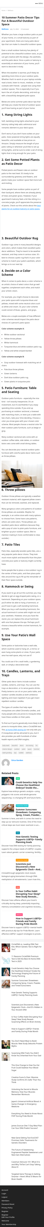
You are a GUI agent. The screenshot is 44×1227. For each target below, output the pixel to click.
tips (15, 753)
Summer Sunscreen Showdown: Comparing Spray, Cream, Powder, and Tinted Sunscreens (28, 813)
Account (5, 1190)
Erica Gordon (17, 760)
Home (3, 10)
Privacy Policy (7, 1208)
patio (23, 749)
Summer (36, 749)
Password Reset (8, 1204)
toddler (21, 753)
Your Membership (9, 1224)
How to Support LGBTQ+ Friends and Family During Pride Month (29, 921)
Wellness (10, 10)
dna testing (29, 745)
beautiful (14, 745)
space (29, 749)
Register (5, 1211)
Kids (17, 778)
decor (22, 745)
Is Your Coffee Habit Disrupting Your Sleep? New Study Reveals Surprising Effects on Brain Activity (28, 897)
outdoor (17, 749)
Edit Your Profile (8, 1217)
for (37, 745)
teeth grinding (7, 753)
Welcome (5, 1221)
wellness (28, 753)
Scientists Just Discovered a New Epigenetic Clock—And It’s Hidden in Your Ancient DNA (28, 869)
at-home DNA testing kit (16, 729)
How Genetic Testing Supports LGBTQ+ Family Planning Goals (29, 839)
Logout (4, 1197)
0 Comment (25, 29)
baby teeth (6, 745)
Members (5, 1200)
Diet (17, 887)
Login (4, 1193)
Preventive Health (22, 806)
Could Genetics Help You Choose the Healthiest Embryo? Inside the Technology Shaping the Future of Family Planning (29, 789)
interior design (7, 749)
